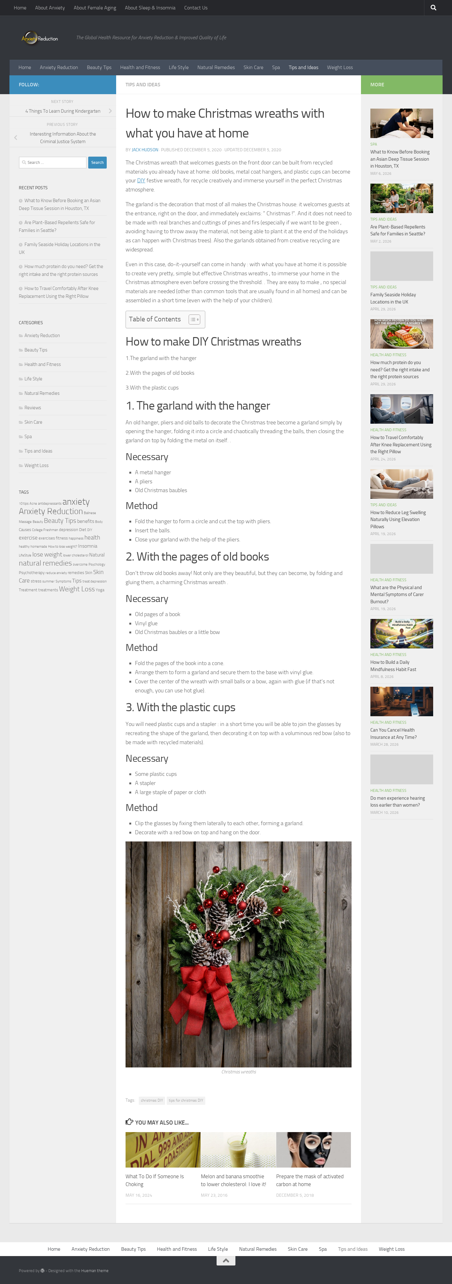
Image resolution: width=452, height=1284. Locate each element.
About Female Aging (95, 8)
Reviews (32, 408)
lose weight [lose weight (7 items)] (47, 554)
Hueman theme (95, 1270)
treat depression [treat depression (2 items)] (95, 581)
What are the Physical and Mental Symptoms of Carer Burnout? (397, 594)
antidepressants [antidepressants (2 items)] (50, 504)
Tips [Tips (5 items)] (77, 581)
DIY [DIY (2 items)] (89, 530)
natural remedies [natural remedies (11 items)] (45, 563)
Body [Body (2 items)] (99, 522)
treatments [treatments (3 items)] (48, 590)
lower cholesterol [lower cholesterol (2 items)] (75, 555)
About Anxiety (50, 8)
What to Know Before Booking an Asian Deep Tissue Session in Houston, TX (400, 159)
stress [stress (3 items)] (36, 581)
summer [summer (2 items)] (48, 581)
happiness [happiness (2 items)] (76, 538)
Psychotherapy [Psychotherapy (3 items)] (32, 572)
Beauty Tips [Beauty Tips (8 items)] (60, 520)
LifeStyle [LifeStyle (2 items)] (25, 555)
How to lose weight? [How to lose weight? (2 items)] (62, 547)
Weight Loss (340, 67)
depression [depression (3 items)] (68, 529)
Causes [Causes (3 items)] (25, 529)
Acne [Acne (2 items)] (33, 504)
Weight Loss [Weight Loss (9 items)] (77, 589)
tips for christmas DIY (186, 1100)
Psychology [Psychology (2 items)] (97, 564)
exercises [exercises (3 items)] (47, 538)
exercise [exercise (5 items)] (28, 538)
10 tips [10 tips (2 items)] (24, 504)
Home (20, 8)
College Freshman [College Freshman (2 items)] (45, 530)
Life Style (179, 67)
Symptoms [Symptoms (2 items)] (63, 581)
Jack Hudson (145, 150)
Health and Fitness (140, 67)
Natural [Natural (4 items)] (97, 555)
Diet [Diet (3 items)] (82, 529)
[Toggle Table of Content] (191, 319)
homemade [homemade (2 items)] (38, 547)
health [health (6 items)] (92, 537)
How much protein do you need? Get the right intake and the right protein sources (400, 369)
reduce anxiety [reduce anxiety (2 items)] (56, 573)
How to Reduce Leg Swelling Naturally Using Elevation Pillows (398, 519)
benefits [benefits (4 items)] (85, 521)
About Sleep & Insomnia (150, 8)
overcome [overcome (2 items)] (80, 564)
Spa (276, 67)
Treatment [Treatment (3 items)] (28, 590)
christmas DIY (152, 1100)
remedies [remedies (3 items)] (76, 572)
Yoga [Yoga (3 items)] (100, 590)
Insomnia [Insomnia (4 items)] (87, 546)
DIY (141, 180)
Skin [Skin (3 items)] (88, 572)
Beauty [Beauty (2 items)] (38, 522)
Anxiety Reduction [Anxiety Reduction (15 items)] (51, 511)
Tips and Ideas (303, 67)
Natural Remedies (216, 67)
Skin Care (253, 67)
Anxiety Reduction (59, 67)
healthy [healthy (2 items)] (24, 547)
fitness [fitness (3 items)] (62, 538)
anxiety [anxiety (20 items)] (76, 501)
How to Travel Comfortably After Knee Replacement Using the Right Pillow (401, 444)
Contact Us (195, 8)
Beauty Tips (99, 67)
